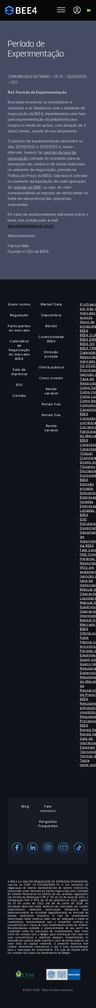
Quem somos (19, 304)
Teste (85, 760)
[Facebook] (17, 847)
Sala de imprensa (19, 371)
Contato (19, 395)
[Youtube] (63, 847)
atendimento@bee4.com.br (31, 226)
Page (84, 637)
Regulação (19, 315)
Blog (25, 806)
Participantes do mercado (19, 328)
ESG (19, 385)
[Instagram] (48, 847)
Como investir (51, 378)
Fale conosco (48, 808)
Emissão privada (51, 354)
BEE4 (84, 330)
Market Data (51, 304)
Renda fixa (51, 404)
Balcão (51, 326)
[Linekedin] (32, 847)
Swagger (87, 747)
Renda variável (51, 391)
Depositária (51, 315)
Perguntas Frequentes (48, 823)
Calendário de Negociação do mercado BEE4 (19, 350)
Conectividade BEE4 (51, 339)
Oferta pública (51, 367)
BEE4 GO (87, 344)
